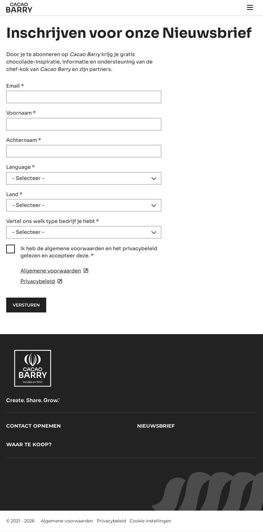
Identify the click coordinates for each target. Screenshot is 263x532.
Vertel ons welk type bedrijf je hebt (52, 221)
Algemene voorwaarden (67, 521)
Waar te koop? (28, 444)
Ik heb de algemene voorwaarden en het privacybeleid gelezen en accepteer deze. (88, 252)
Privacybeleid (111, 521)
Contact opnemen (33, 426)
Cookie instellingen (150, 521)
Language (20, 167)
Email (15, 86)
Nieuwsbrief (156, 426)
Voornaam (21, 113)
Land (14, 194)
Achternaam (23, 140)
